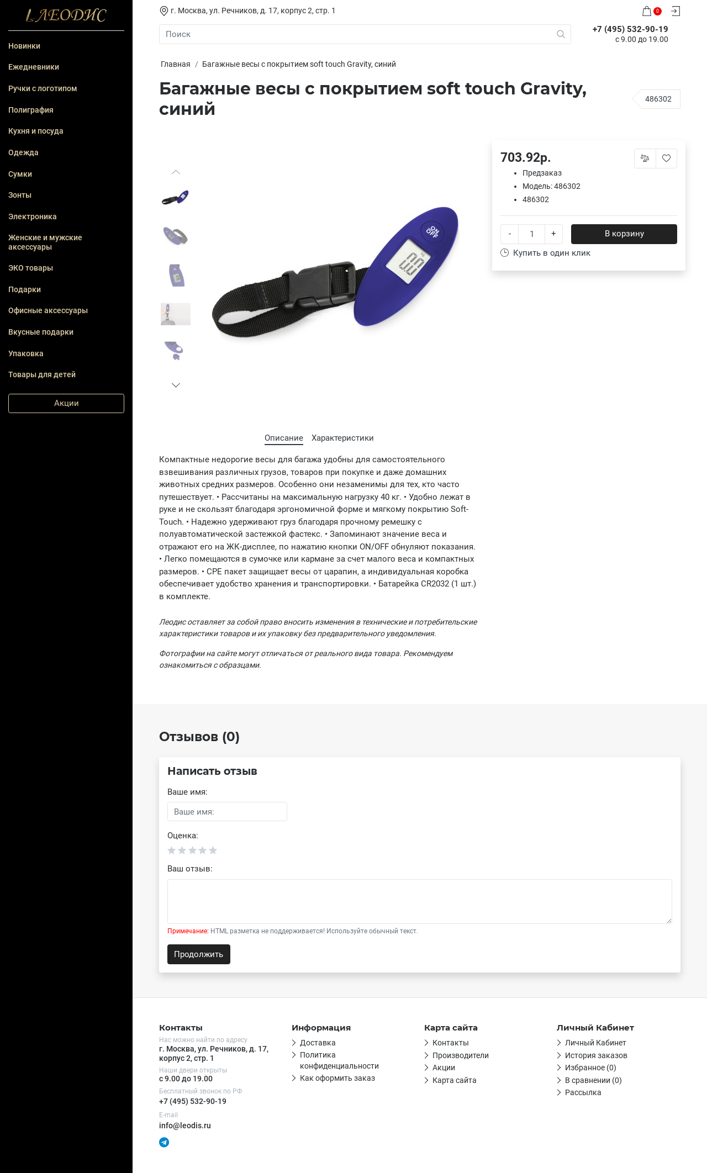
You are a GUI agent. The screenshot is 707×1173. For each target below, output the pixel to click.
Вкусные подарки (40, 331)
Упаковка (26, 353)
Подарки (24, 289)
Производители (460, 1055)
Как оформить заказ (337, 1078)
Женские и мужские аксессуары (45, 242)
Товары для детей (42, 374)
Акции (66, 403)
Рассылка (583, 1092)
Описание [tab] (284, 438)
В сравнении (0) (593, 1080)
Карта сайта (454, 1080)
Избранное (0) (590, 1067)
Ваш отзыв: (190, 869)
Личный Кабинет (595, 1042)
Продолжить (198, 954)
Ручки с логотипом (42, 88)
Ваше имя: (187, 792)
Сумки (20, 174)
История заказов (596, 1055)
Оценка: (182, 836)
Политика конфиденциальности (339, 1060)
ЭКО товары (30, 267)
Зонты (19, 195)
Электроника (32, 216)
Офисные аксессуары (48, 310)
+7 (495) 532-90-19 (192, 1101)
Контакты (450, 1042)
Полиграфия (31, 109)
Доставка (318, 1042)
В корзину (624, 234)
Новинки (24, 45)
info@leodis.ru (185, 1125)
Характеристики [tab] (343, 438)
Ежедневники (33, 66)
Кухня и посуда (36, 130)
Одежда (23, 152)
